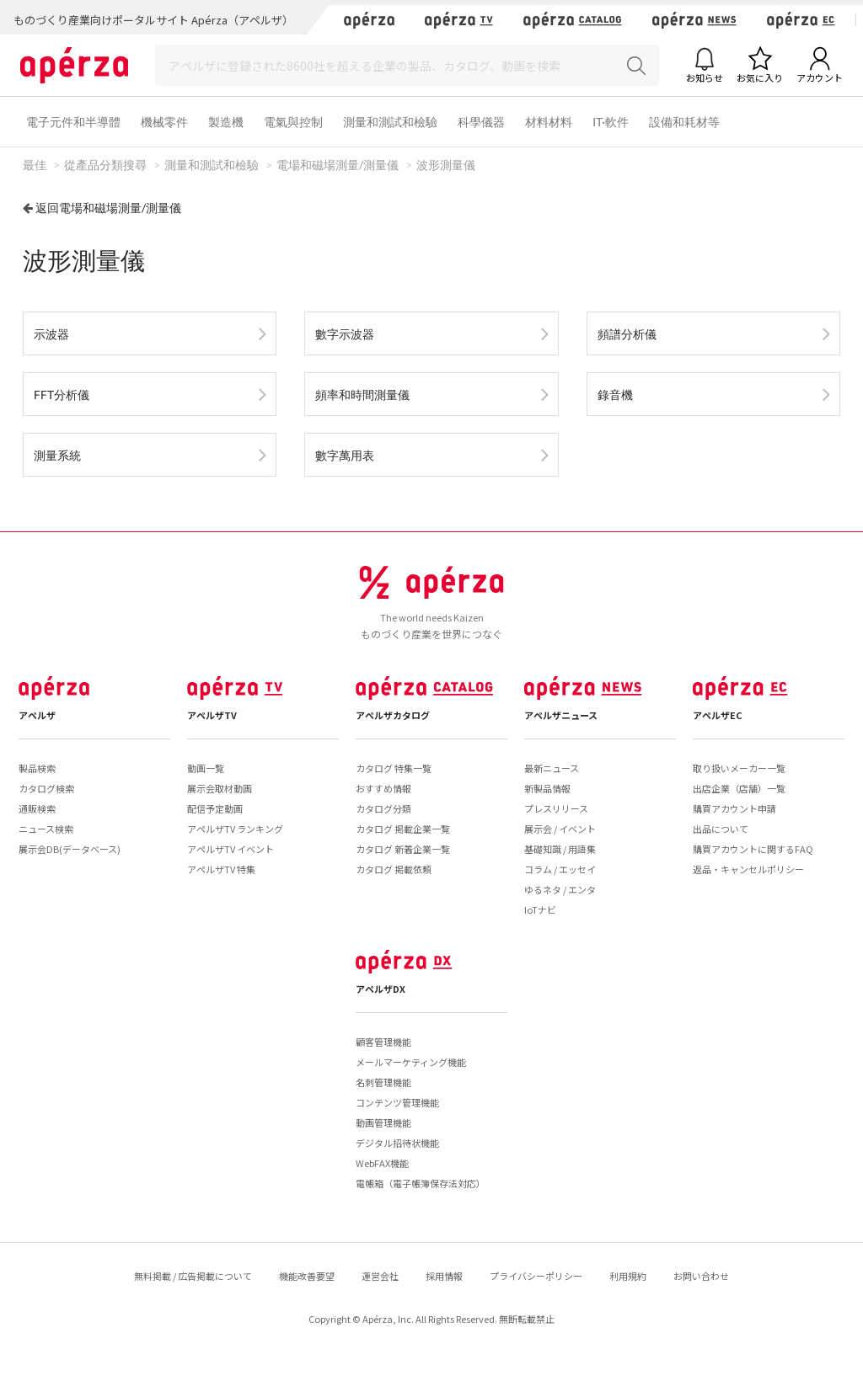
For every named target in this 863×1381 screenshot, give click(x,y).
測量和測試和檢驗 (390, 122)
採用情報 (444, 1275)
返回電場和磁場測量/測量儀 (108, 207)
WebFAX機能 (382, 1163)
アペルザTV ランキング (235, 828)
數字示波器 (344, 334)
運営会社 (380, 1275)
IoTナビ (540, 909)
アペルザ (37, 715)
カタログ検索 (46, 788)
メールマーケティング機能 (411, 1062)
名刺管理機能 (383, 1082)
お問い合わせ (701, 1275)
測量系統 (57, 455)
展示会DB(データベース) (70, 849)
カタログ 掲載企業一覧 (403, 828)
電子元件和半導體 (73, 122)
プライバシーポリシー (536, 1275)
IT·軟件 (610, 122)
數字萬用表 (344, 455)
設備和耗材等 (684, 122)
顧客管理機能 (383, 1041)
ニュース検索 (46, 828)
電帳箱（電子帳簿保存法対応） (420, 1183)
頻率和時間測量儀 (362, 394)
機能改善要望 (307, 1275)
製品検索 (37, 768)
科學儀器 (481, 122)
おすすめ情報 (383, 788)
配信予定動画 (215, 808)
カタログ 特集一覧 (394, 768)
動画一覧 (205, 768)
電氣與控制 (293, 122)
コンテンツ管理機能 (397, 1102)
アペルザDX (380, 988)
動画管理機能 (383, 1122)
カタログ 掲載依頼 (394, 869)
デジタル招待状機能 (397, 1142)
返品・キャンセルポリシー (748, 869)
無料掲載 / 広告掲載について (193, 1275)
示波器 (51, 334)
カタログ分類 (383, 808)
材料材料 (548, 122)
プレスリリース (556, 808)
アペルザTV (212, 715)
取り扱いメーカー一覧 (739, 768)
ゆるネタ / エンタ (560, 889)
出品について (720, 828)
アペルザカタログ (393, 715)
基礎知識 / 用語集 (560, 849)
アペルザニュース (561, 715)
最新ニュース (551, 768)
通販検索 (37, 808)
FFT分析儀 (61, 394)
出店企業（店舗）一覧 (739, 788)
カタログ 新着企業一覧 (403, 849)
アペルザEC (717, 715)
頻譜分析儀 (627, 334)
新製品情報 (547, 788)
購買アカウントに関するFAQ (753, 849)
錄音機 (615, 394)
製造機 (226, 122)
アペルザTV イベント (230, 849)
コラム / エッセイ (560, 869)
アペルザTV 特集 (221, 869)
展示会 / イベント (560, 828)
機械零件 (164, 122)
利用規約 (627, 1275)
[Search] (407, 65)
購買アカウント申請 (734, 808)
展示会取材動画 (219, 788)
